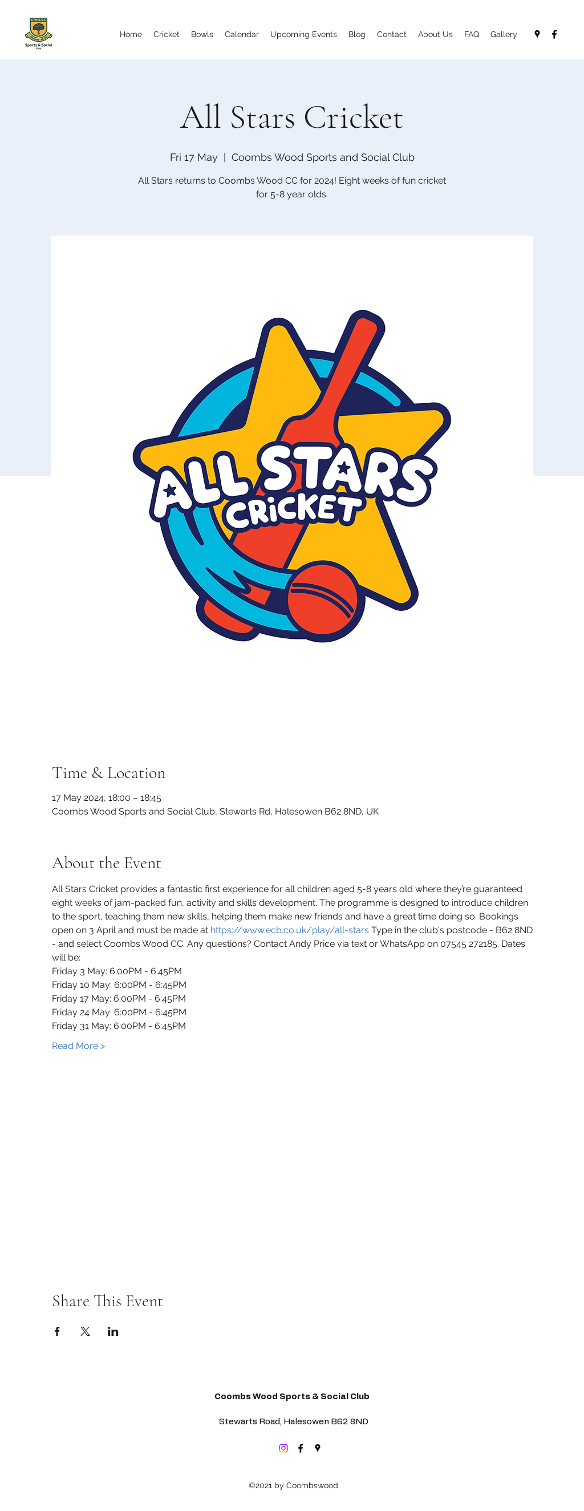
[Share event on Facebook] (57, 1331)
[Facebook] (554, 34)
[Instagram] (283, 1448)
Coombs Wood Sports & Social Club (292, 1396)
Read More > (78, 1045)
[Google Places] (537, 34)
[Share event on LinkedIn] (113, 1331)
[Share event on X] (85, 1331)
